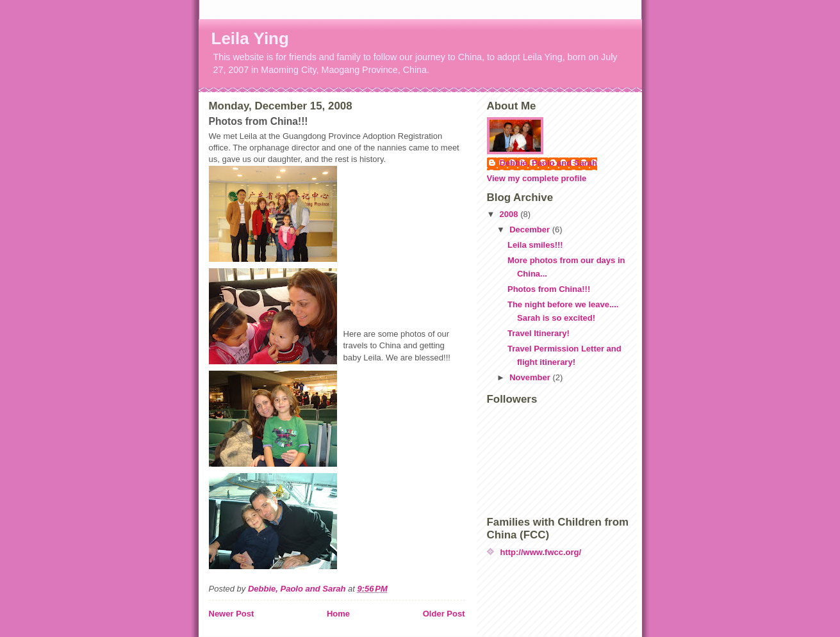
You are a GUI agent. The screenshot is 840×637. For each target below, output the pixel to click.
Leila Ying (250, 38)
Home (338, 613)
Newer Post (231, 613)
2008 (510, 214)
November (530, 377)
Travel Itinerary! (538, 333)
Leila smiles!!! (535, 245)
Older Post (444, 613)
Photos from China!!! (548, 289)
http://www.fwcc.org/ (541, 552)
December (530, 229)
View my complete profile (537, 178)
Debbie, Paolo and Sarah (548, 163)
